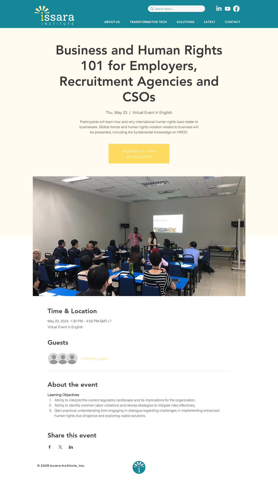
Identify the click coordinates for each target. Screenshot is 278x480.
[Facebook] (236, 8)
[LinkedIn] (219, 8)
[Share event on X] (60, 447)
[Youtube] (227, 8)
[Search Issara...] (175, 9)
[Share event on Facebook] (50, 447)
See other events (139, 156)
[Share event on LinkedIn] (71, 447)
